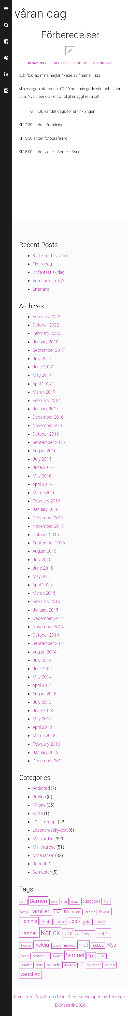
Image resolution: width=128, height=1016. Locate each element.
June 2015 (42, 568)
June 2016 (42, 467)
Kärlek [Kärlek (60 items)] (50, 932)
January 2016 (45, 509)
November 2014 (48, 626)
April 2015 (42, 584)
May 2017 (42, 375)
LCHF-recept (44, 821)
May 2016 (42, 475)
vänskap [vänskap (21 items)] (30, 974)
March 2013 (44, 735)
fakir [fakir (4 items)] (107, 901)
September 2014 (48, 643)
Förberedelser (70, 35)
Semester (41, 872)
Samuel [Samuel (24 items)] (75, 955)
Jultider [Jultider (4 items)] (100, 922)
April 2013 (42, 727)
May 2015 (42, 576)
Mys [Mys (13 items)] (111, 945)
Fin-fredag (42, 263)
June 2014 (42, 668)
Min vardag (43, 838)
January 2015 (45, 610)
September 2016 (48, 442)
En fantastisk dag (48, 272)
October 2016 (45, 434)
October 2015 (45, 534)
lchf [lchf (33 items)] (68, 933)
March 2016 (44, 492)
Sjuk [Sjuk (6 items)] (91, 956)
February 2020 (46, 333)
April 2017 (42, 383)
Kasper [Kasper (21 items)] (28, 933)
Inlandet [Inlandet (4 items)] (46, 922)
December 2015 (48, 517)
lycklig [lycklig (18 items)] (42, 945)
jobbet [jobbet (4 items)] (87, 922)
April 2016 (42, 484)
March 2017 (44, 392)
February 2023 (46, 316)
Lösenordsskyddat (50, 830)
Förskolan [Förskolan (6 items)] (72, 912)
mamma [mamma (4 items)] (69, 945)
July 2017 (41, 358)
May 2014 (42, 676)
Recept (39, 863)
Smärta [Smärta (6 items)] (26, 965)
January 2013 (45, 752)
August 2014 (44, 651)
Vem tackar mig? (48, 280)
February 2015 (46, 601)
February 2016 (46, 500)
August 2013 (44, 693)
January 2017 (45, 408)
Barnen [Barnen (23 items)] (38, 901)
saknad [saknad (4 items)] (57, 956)
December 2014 (48, 618)
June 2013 (42, 710)
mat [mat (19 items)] (83, 945)
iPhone (39, 805)
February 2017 (46, 400)
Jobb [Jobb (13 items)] (74, 921)
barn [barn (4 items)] (23, 901)
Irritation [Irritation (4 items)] (60, 922)
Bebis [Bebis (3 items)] (54, 901)
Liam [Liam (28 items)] (103, 933)
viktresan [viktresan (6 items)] (94, 965)
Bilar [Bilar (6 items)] (63, 901)
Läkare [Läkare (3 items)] (57, 945)
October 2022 (45, 324)
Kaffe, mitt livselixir (50, 255)
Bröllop (80, 63)
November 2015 (48, 526)
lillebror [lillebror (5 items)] (25, 945)
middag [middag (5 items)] (98, 945)
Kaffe (37, 813)
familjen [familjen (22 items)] (41, 911)
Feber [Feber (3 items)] (57, 912)
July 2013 (41, 702)
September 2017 (48, 350)
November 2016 (48, 425)
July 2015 (41, 559)
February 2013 (46, 744)
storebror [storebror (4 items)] (69, 965)
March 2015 (44, 593)
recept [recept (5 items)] (24, 956)
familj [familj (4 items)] (24, 912)
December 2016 (48, 417)
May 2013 (42, 718)
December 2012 (48, 760)
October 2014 (45, 635)
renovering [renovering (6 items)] (41, 956)
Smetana (40, 289)
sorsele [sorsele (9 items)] (53, 964)
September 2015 (48, 542)
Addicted (41, 788)
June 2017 (42, 366)
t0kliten (59, 63)
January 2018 (45, 341)
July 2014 (41, 660)
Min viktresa (44, 847)
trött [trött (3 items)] (81, 965)
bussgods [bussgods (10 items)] (91, 901)
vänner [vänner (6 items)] (110, 965)
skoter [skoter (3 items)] (101, 956)
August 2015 (44, 551)
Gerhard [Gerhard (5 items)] (90, 912)
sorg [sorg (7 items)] (39, 965)
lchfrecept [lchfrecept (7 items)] (85, 934)
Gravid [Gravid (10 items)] (104, 911)
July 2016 (41, 459)
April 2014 (42, 685)
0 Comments (103, 63)
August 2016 (44, 450)
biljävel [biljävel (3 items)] (75, 901)
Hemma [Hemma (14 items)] (28, 921)
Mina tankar (43, 855)
